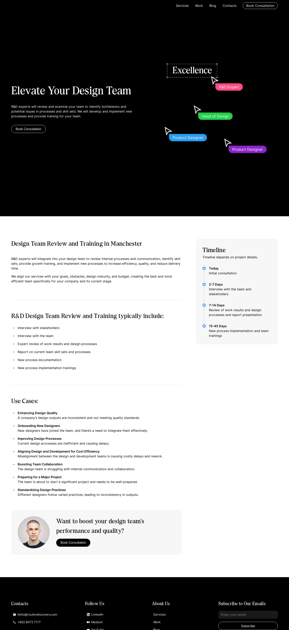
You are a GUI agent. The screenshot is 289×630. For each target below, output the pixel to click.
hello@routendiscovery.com (36, 615)
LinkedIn (95, 615)
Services (182, 6)
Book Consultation (260, 6)
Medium (95, 623)
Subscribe (248, 626)
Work (199, 6)
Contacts (229, 6)
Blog (212, 6)
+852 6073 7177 (28, 623)
